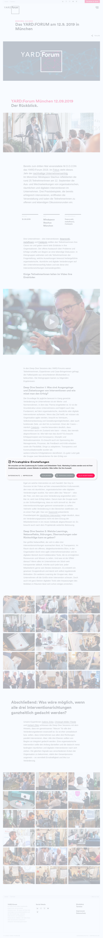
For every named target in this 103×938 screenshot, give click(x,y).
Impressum (28, 475)
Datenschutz (14, 475)
